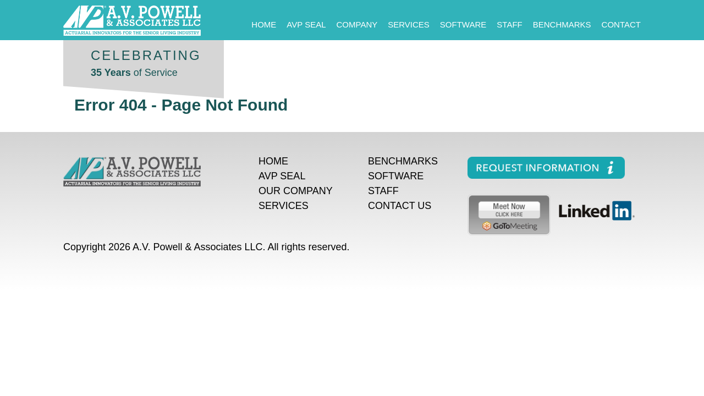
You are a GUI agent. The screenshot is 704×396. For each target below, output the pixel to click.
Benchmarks (562, 24)
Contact (621, 24)
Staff (509, 24)
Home (263, 24)
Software (463, 24)
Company (357, 24)
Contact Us (399, 205)
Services (409, 24)
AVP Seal (306, 24)
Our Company (295, 190)
